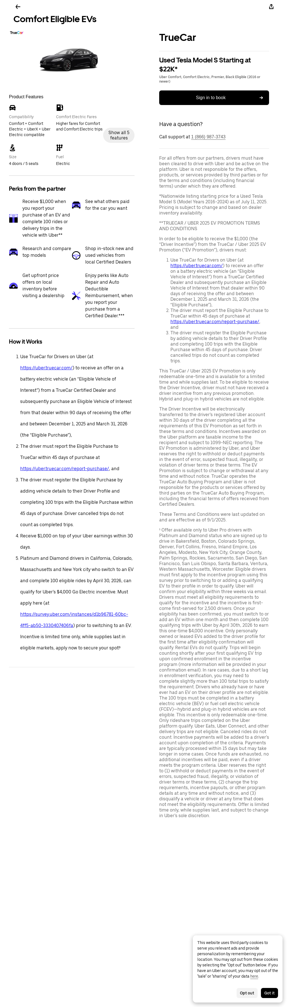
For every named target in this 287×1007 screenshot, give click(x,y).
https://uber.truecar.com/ (46, 367)
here (254, 976)
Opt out (247, 993)
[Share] (271, 6)
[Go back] (18, 6)
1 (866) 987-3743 (208, 136)
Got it (269, 993)
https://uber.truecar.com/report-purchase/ (64, 468)
